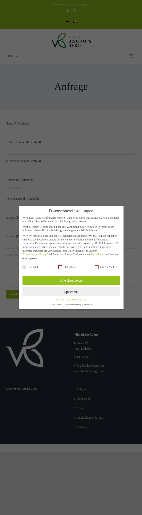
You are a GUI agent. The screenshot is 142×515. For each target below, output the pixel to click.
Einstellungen (98, 254)
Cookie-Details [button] (56, 304)
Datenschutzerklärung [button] (73, 304)
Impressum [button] (87, 304)
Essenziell (30, 267)
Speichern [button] (71, 292)
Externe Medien (106, 267)
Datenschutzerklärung (34, 254)
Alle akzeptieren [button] (71, 280)
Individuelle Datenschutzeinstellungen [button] (71, 300)
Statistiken (66, 267)
